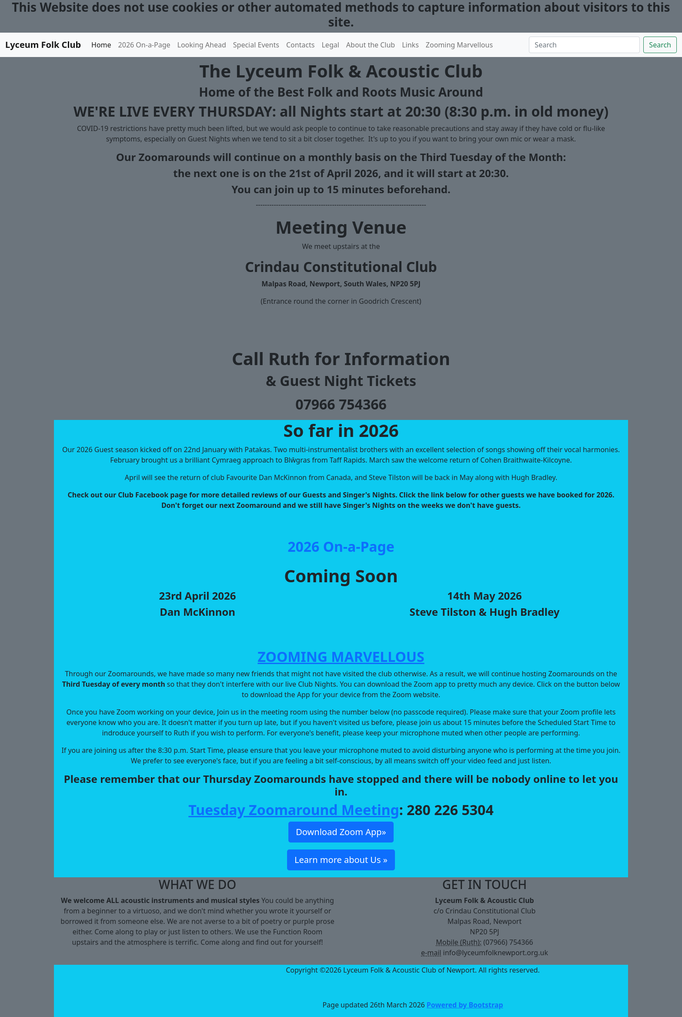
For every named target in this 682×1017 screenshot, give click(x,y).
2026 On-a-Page (144, 45)
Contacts (300, 45)
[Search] (584, 45)
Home (101, 45)
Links (410, 45)
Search (660, 45)
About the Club (370, 45)
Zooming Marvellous (459, 45)
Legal (330, 45)
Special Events (256, 45)
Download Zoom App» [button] (341, 832)
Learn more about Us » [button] (341, 860)
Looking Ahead (201, 45)
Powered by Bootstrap (465, 1005)
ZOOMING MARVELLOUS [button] (340, 656)
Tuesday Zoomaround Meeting (293, 809)
